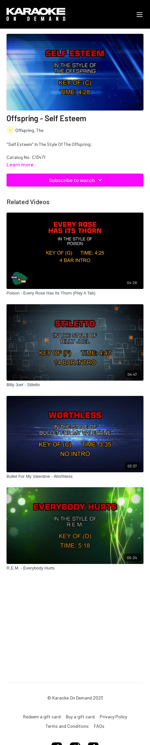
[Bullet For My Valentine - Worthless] (75, 476)
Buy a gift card (80, 716)
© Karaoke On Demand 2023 (75, 698)
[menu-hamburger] (139, 14)
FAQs (99, 726)
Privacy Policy (113, 716)
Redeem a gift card (42, 716)
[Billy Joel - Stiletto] (75, 385)
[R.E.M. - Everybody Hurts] (75, 568)
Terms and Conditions (67, 726)
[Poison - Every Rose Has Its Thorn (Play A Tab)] (75, 293)
